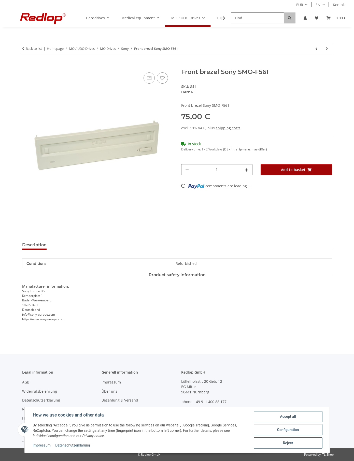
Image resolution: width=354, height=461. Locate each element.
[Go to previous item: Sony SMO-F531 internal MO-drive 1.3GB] (316, 48)
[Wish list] (316, 18)
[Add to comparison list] (149, 78)
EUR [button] (299, 4)
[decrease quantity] (187, 169)
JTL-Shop (327, 454)
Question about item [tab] (76, 244)
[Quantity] (217, 169)
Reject (288, 443)
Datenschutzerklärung (72, 445)
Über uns (109, 391)
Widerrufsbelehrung (39, 391)
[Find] (257, 17)
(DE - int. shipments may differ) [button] (245, 149)
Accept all (288, 416)
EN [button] (318, 4)
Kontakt (339, 4)
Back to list (34, 48)
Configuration (288, 430)
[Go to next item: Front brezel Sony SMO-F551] (327, 48)
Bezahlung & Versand (120, 400)
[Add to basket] (26, 65)
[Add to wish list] (162, 78)
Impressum (42, 445)
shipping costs (228, 128)
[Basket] (336, 18)
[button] (305, 18)
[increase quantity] (246, 169)
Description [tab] (34, 244)
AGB (25, 382)
